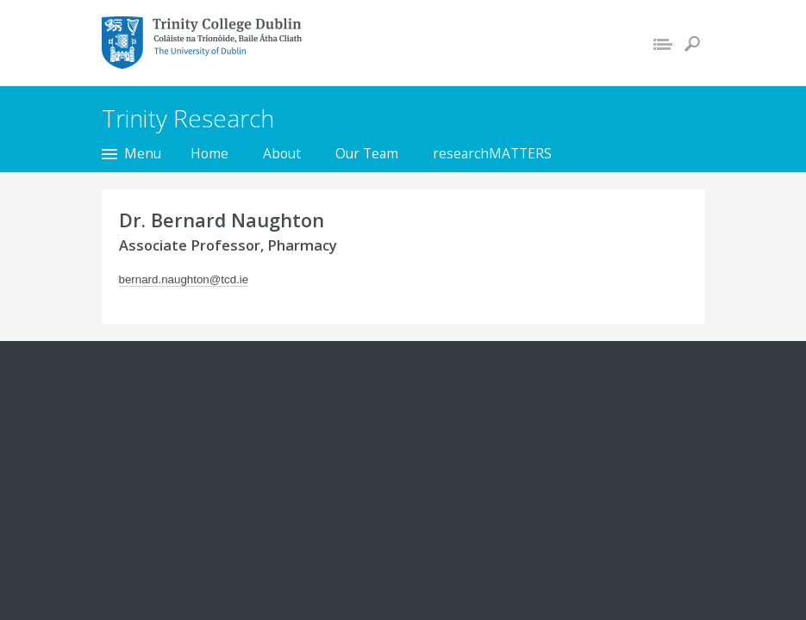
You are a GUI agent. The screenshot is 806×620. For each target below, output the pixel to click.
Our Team (366, 153)
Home (209, 153)
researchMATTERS (492, 153)
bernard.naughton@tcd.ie (184, 279)
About (282, 153)
